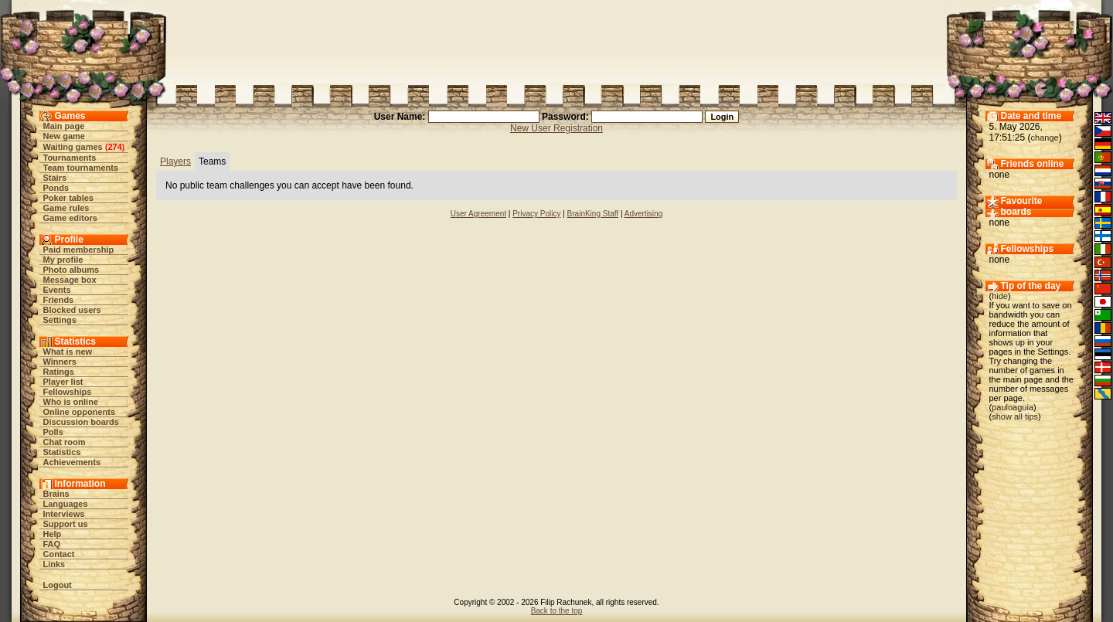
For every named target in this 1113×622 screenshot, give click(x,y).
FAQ (52, 544)
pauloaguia (1012, 407)
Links (54, 564)
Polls (53, 432)
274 (114, 146)
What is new (68, 351)
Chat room (64, 442)
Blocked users (72, 309)
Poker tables (68, 197)
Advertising (643, 213)
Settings (60, 320)
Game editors (70, 218)
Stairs (55, 177)
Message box (70, 279)
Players (175, 161)
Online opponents (79, 411)
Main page (64, 126)
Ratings (58, 371)
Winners (60, 361)
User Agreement (478, 213)
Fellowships (67, 391)
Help (52, 534)
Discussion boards (81, 422)
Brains (56, 493)
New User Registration (556, 128)
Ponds (56, 187)
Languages (65, 503)
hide (1000, 296)
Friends (58, 299)
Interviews (64, 513)
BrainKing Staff (593, 213)
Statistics (62, 452)
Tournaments (70, 157)
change (1045, 137)
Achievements (72, 462)
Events (57, 289)
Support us (65, 524)
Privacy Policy (536, 213)
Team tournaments (81, 167)
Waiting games (73, 146)
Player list (63, 381)
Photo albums (71, 269)
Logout (57, 585)
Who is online (71, 401)
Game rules (66, 207)
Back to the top (557, 611)
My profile (63, 259)
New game (64, 136)
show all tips (1015, 416)
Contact (59, 554)
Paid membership (78, 249)
